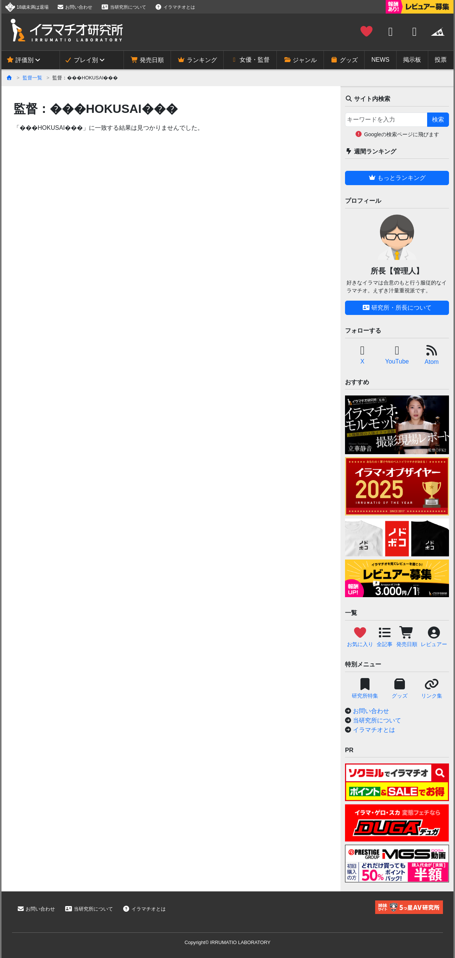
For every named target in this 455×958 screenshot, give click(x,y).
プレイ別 (81, 60)
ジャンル (300, 60)
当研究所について (123, 7)
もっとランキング (397, 178)
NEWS (380, 59)
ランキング (197, 60)
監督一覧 (32, 78)
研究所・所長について (397, 307)
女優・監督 (250, 59)
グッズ (343, 60)
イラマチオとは (175, 7)
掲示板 (412, 59)
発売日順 (147, 60)
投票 (441, 59)
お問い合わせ (74, 7)
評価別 (20, 60)
